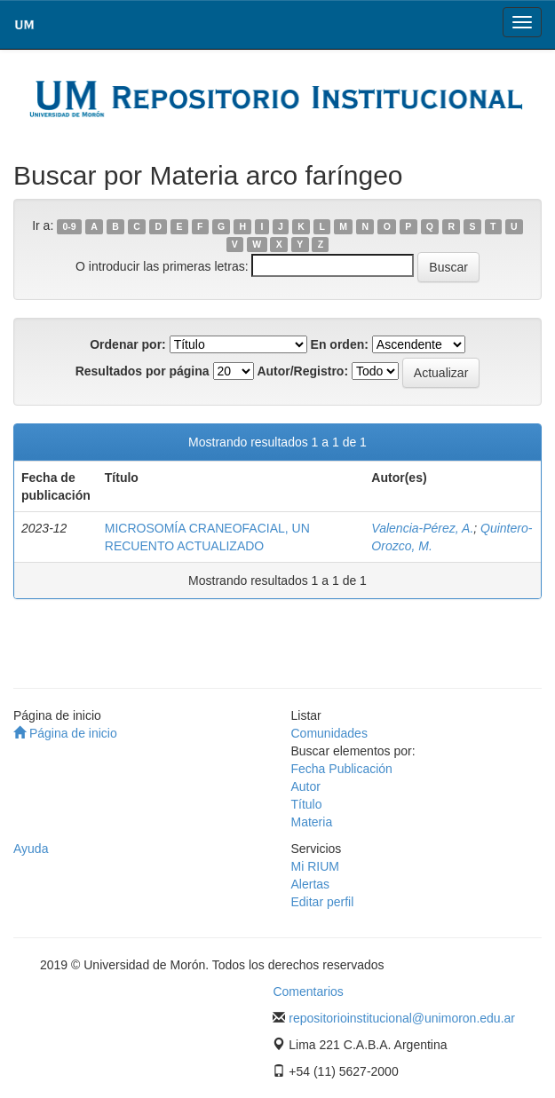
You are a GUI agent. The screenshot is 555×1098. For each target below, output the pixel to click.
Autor (306, 786)
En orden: (340, 344)
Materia (312, 822)
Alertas (310, 884)
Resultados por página (142, 371)
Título (306, 804)
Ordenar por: (128, 344)
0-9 (68, 226)
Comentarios (308, 991)
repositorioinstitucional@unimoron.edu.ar (402, 1018)
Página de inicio (65, 733)
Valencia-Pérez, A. (422, 528)
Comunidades (329, 733)
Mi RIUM (315, 866)
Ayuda (30, 848)
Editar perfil (322, 902)
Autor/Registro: (302, 371)
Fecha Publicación (341, 769)
